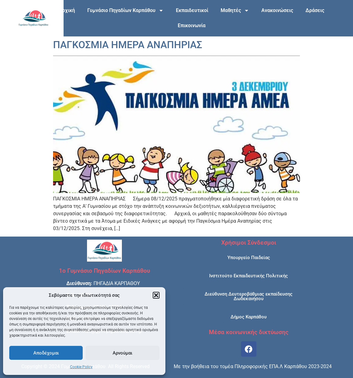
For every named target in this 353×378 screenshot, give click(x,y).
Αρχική (67, 10)
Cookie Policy (81, 367)
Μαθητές (235, 10)
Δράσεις (314, 10)
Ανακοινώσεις (277, 10)
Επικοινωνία (192, 25)
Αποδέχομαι (46, 353)
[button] (156, 295)
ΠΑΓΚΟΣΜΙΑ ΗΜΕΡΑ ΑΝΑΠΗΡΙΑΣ (127, 45)
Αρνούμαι (122, 353)
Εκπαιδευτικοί (192, 10)
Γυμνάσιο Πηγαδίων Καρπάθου (125, 10)
